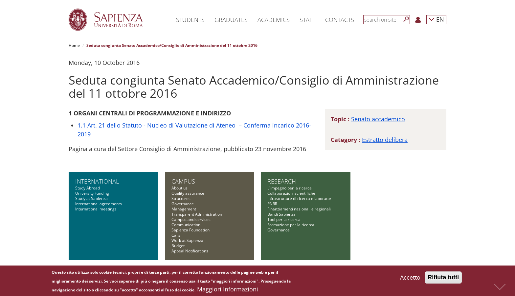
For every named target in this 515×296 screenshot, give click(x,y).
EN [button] (436, 19)
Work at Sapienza (187, 240)
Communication (185, 224)
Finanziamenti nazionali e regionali (299, 209)
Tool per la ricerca (284, 219)
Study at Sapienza (91, 198)
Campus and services (191, 219)
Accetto (410, 278)
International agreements (98, 204)
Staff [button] (307, 20)
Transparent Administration (196, 214)
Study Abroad (87, 188)
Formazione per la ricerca (290, 224)
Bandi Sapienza (281, 214)
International (97, 181)
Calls (175, 235)
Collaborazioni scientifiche (291, 193)
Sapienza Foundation (190, 230)
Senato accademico (378, 119)
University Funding (92, 193)
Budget (178, 245)
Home (74, 45)
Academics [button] (274, 20)
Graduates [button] (231, 20)
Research (281, 181)
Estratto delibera (385, 140)
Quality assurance (187, 193)
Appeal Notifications (189, 251)
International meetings (96, 209)
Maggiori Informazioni (227, 290)
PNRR (272, 204)
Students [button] (190, 20)
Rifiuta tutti (443, 278)
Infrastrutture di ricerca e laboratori (299, 198)
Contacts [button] (339, 20)
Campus (183, 181)
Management (183, 209)
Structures (180, 198)
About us (179, 188)
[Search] (406, 19)
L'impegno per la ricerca (289, 188)
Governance (182, 204)
